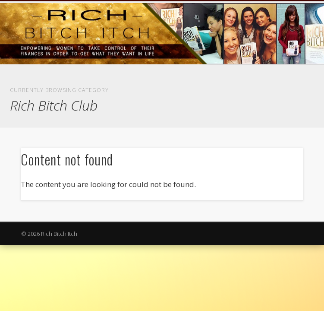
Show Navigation (270, 77)
